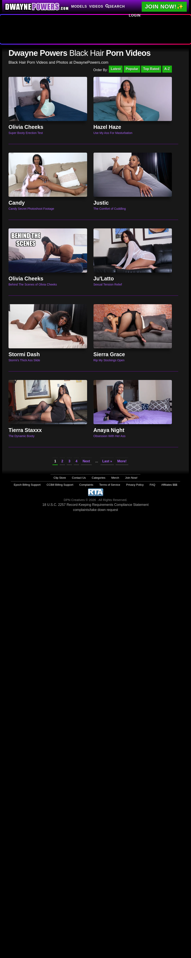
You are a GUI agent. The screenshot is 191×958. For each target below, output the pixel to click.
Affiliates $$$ (159, 484)
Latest (114, 69)
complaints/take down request (95, 509)
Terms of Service (108, 484)
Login (135, 15)
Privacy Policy (130, 484)
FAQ (144, 484)
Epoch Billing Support (37, 484)
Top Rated (151, 69)
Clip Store (65, 477)
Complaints (88, 484)
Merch (112, 477)
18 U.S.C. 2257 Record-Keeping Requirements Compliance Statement (95, 504)
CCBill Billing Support (66, 484)
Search (115, 6)
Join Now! (125, 477)
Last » (107, 461)
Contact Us (81, 477)
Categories (98, 477)
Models (79, 6)
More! (122, 461)
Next (86, 461)
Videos (96, 6)
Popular (131, 69)
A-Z (167, 69)
